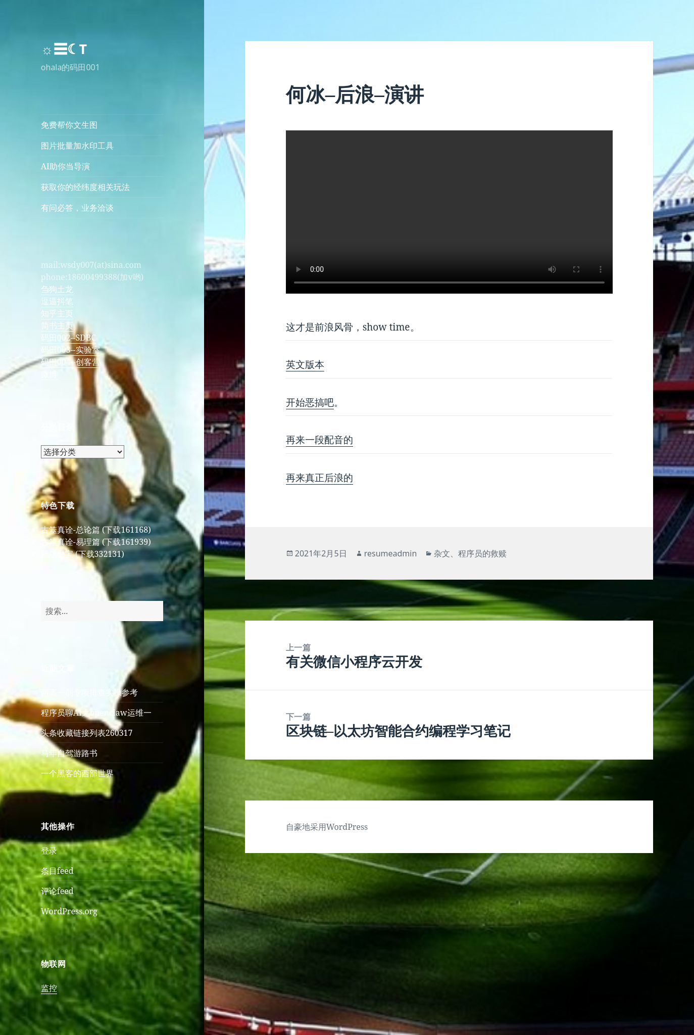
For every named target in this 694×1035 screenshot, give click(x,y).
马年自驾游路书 (69, 753)
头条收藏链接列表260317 (87, 732)
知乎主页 (57, 313)
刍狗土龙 (57, 289)
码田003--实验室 (70, 349)
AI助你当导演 (65, 166)
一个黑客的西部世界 (77, 773)
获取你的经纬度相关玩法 (85, 187)
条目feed (57, 870)
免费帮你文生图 (69, 124)
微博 (49, 374)
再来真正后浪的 (319, 477)
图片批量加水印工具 (77, 145)
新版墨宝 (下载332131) (82, 553)
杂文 (442, 553)
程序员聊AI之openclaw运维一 (96, 712)
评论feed (57, 891)
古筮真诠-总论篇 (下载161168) (96, 529)
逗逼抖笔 (57, 301)
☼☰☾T (64, 48)
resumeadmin (390, 553)
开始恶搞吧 (310, 402)
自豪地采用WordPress (327, 826)
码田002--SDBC (68, 337)
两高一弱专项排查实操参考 (89, 692)
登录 (49, 850)
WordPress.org (69, 911)
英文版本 (305, 364)
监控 (49, 988)
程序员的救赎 (482, 553)
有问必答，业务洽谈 (77, 207)
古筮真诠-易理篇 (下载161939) (96, 541)
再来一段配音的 (319, 439)
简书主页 (57, 325)
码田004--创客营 (70, 361)
